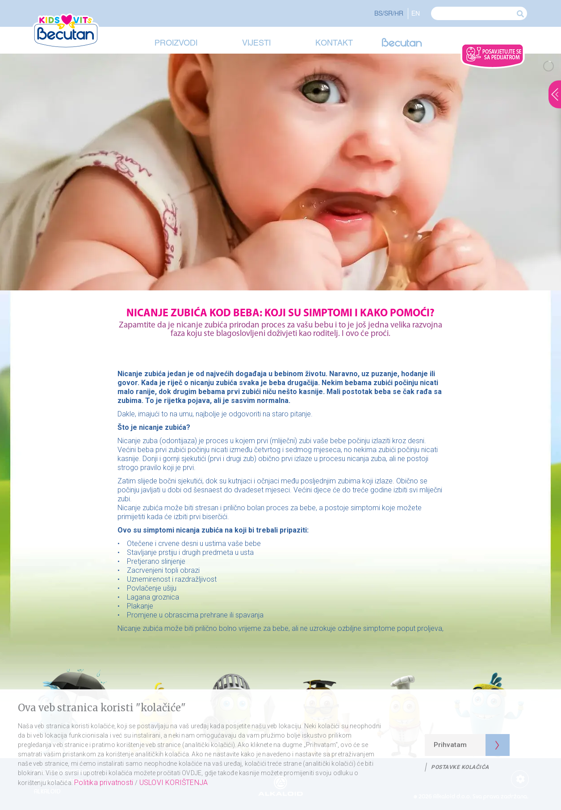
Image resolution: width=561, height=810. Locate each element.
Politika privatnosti (104, 782)
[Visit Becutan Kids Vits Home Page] (68, 31)
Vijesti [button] (256, 42)
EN (415, 13)
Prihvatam (450, 745)
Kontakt (334, 42)
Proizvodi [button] (176, 42)
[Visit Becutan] (402, 43)
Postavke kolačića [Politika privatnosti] (460, 767)
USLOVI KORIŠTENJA (173, 782)
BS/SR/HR (388, 13)
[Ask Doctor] (492, 56)
